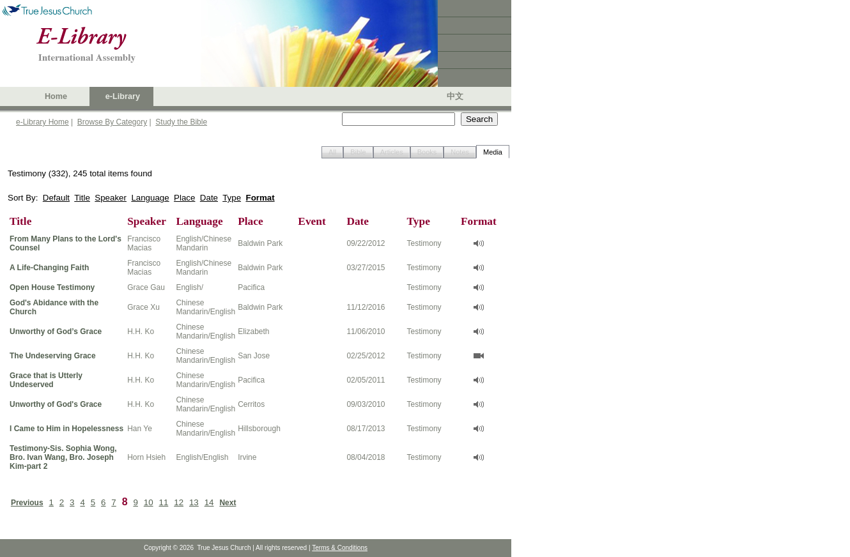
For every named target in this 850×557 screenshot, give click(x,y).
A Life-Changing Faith (49, 267)
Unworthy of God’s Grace (56, 331)
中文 (455, 96)
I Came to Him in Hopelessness (66, 428)
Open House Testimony (52, 287)
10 (148, 502)
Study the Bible (181, 122)
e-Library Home (42, 122)
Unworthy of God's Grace (56, 404)
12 (178, 502)
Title (82, 197)
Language (150, 197)
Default (56, 197)
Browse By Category (112, 122)
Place (184, 197)
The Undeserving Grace (53, 355)
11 (164, 502)
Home (56, 96)
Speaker (111, 197)
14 (209, 502)
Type (231, 197)
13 (194, 502)
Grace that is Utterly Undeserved (46, 380)
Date (209, 197)
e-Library (122, 96)
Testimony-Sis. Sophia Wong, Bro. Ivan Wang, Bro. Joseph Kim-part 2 (63, 457)
